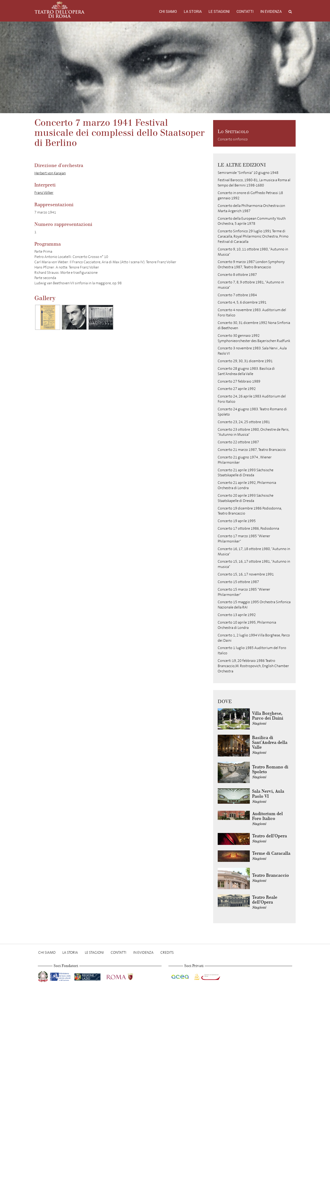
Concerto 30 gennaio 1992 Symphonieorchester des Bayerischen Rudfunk (254, 338)
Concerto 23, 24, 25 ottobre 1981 (244, 421)
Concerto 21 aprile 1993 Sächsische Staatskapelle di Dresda (245, 473)
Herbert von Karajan (50, 173)
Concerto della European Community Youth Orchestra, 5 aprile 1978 (252, 221)
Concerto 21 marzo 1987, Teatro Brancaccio (252, 449)
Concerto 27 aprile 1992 (237, 388)
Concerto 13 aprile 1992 (237, 614)
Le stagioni (219, 11)
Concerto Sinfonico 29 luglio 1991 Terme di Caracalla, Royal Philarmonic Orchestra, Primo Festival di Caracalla (253, 236)
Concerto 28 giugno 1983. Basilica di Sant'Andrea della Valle (246, 371)
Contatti (244, 11)
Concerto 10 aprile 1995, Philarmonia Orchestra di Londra (247, 625)
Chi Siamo (168, 11)
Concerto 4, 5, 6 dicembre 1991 (242, 302)
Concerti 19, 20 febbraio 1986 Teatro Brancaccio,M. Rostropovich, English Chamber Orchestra (253, 666)
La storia (193, 11)
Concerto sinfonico (233, 139)
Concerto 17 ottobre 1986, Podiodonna (248, 528)
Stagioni (259, 723)
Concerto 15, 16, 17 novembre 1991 (246, 574)
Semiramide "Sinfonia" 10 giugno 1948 (248, 172)
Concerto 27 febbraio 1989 (239, 381)
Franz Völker (43, 192)
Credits (167, 952)
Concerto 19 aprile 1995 (237, 520)
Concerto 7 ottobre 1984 (237, 295)
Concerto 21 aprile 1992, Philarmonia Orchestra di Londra (247, 485)
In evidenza (271, 11)
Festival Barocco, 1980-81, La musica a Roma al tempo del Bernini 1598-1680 (254, 183)
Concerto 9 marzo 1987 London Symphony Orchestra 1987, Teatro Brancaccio (251, 264)
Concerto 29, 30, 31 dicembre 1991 (245, 361)
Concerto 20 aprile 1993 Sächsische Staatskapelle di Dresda (245, 498)
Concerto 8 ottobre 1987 (237, 274)
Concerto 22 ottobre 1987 (238, 442)
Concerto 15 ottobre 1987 (238, 581)
